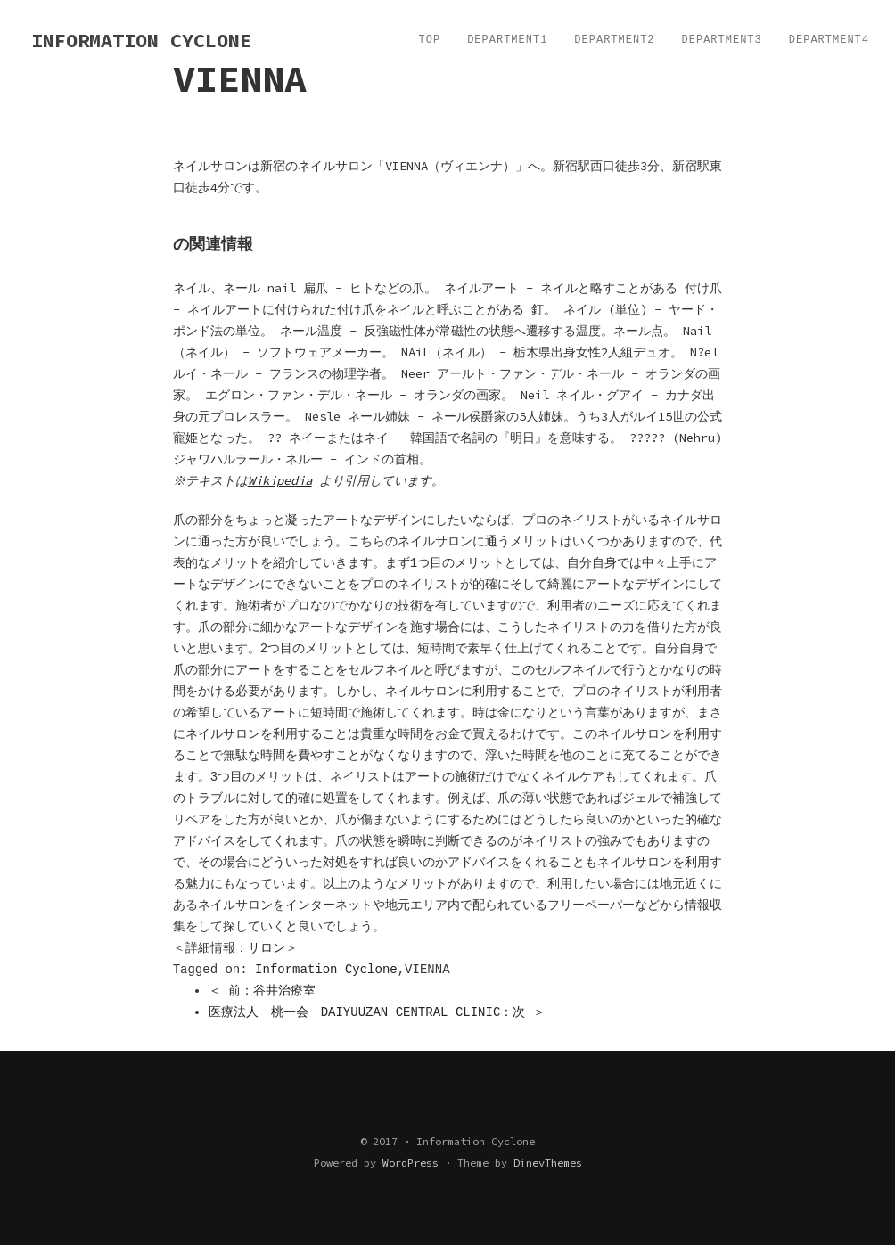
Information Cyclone (326, 969)
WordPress (410, 1162)
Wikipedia (282, 480)
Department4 (829, 40)
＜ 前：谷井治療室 (262, 991)
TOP (430, 40)
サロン (266, 948)
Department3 (722, 40)
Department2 (614, 40)
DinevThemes (547, 1162)
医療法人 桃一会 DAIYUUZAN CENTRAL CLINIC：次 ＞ (377, 1012)
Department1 (507, 40)
